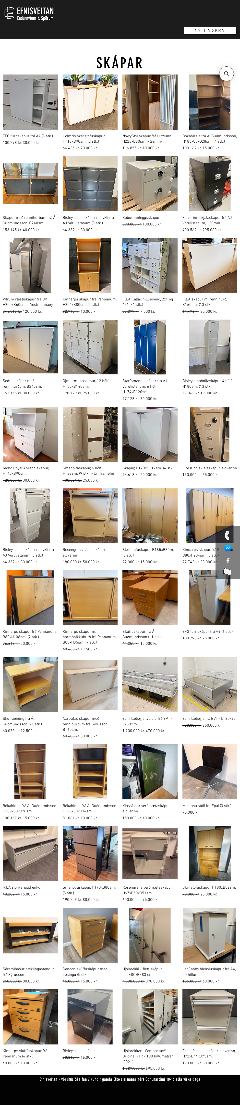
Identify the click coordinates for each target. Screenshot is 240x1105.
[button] (226, 73)
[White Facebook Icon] (228, 560)
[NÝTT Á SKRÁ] (210, 30)
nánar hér (135, 1079)
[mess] (228, 548)
